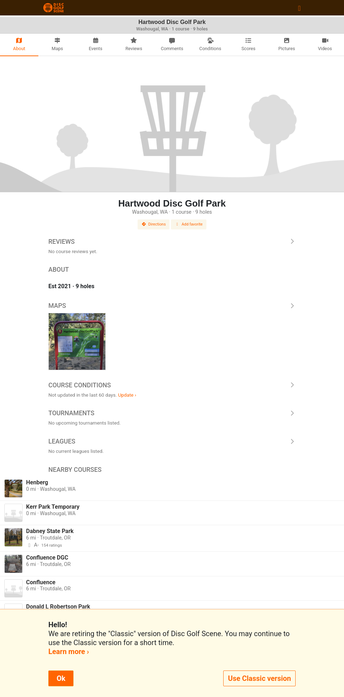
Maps (172, 305)
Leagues (172, 441)
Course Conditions (172, 385)
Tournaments (172, 413)
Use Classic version (259, 678)
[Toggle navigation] (299, 8)
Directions (154, 224)
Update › (127, 395)
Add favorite (189, 224)
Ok (61, 678)
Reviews (172, 241)
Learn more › (68, 651)
